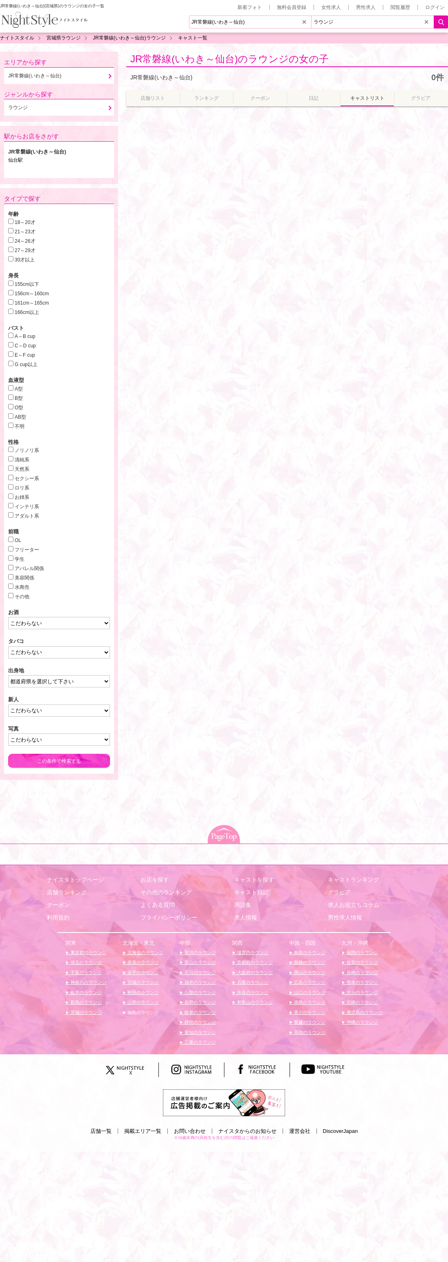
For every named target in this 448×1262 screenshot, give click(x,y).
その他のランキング (166, 892)
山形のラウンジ (142, 1002)
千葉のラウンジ (85, 972)
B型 (19, 398)
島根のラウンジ (309, 962)
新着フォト (249, 7)
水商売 (22, 587)
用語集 (242, 905)
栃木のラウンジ (85, 992)
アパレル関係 (29, 568)
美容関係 (24, 578)
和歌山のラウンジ (254, 1002)
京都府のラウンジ (254, 962)
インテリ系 (27, 506)
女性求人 (331, 7)
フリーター (27, 550)
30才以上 (25, 260)
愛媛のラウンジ (309, 1022)
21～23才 (25, 232)
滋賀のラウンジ (252, 952)
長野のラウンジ (199, 1002)
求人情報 (245, 917)
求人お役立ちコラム (353, 905)
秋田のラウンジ (142, 992)
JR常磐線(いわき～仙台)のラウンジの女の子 (229, 58)
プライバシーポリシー (169, 917)
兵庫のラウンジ (252, 982)
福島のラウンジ (142, 1012)
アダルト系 (27, 516)
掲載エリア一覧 (142, 1131)
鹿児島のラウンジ (363, 1012)
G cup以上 (26, 364)
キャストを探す (254, 879)
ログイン (435, 7)
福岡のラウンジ (361, 952)
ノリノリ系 (27, 450)
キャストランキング (353, 879)
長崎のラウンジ (361, 972)
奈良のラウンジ (252, 992)
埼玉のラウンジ (85, 962)
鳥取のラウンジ (309, 952)
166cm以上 (27, 312)
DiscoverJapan (340, 1131)
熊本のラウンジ (361, 982)
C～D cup (25, 346)
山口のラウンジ (309, 992)
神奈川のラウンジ (87, 982)
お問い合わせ (190, 1131)
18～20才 (25, 222)
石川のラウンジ (199, 972)
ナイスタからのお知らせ (247, 1131)
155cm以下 (27, 284)
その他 (22, 596)
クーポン (58, 905)
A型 (19, 389)
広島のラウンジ (309, 982)
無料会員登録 (291, 7)
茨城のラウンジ (85, 1012)
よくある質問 (158, 905)
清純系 (22, 460)
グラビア (339, 892)
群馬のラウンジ (85, 1002)
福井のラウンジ (199, 982)
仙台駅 (15, 160)
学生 (19, 559)
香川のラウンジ (309, 1012)
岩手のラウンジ (142, 972)
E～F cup (25, 355)
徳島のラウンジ (309, 1002)
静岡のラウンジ (199, 1022)
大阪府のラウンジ (254, 972)
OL (18, 540)
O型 (19, 407)
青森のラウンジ (142, 962)
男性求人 (366, 7)
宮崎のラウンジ (361, 1002)
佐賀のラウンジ (361, 962)
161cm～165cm (32, 303)
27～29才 (25, 250)
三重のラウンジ (199, 1042)
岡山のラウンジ (309, 972)
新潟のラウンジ (199, 952)
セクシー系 (27, 478)
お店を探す (155, 879)
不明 (19, 426)
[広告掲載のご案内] (224, 1102)
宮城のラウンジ (142, 982)
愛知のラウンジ (199, 1032)
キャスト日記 (251, 892)
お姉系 (22, 497)
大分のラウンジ (361, 992)
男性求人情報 (345, 917)
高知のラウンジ (309, 1032)
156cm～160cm (32, 293)
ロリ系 (22, 488)
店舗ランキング (67, 892)
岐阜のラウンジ (199, 1012)
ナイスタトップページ (75, 879)
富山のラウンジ (199, 962)
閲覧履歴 (400, 7)
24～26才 (25, 241)
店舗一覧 (101, 1131)
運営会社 (299, 1131)
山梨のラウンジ (199, 992)
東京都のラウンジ (87, 952)
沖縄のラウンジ (361, 1022)
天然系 (22, 469)
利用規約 (58, 917)
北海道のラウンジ (144, 952)
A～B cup (25, 336)
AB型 (20, 417)
